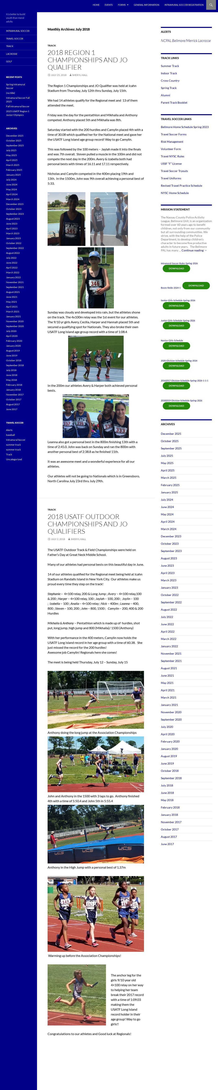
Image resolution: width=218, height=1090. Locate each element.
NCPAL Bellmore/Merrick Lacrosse (186, 40)
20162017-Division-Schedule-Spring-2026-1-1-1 (184, 380)
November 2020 (171, 712)
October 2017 (170, 829)
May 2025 (167, 463)
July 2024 (167, 499)
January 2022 (169, 646)
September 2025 (171, 448)
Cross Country (170, 80)
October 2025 (170, 441)
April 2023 (167, 573)
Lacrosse (11, 54)
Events (109, 4)
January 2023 (169, 587)
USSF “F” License (171, 163)
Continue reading (194, 250)
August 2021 (169, 668)
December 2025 (171, 433)
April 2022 (167, 631)
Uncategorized (14, 459)
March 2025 (168, 477)
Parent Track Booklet (174, 102)
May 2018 (167, 800)
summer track (13, 444)
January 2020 (169, 748)
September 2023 (171, 551)
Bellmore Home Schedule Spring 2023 (185, 127)
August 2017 (169, 836)
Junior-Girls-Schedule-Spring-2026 (178, 320)
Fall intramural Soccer (17, 106)
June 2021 (167, 675)
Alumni (165, 95)
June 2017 (167, 844)
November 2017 (171, 822)
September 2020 (171, 719)
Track (52, 45)
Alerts (9, 430)
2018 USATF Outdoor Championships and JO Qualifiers (88, 523)
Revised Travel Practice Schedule (181, 185)
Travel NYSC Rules (172, 156)
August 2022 (169, 609)
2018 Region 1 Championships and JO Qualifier (88, 59)
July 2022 (167, 617)
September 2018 (171, 778)
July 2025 (167, 455)
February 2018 (170, 807)
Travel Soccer (14, 38)
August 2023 (169, 558)
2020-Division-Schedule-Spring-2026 (179, 360)
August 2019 (169, 756)
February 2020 (170, 741)
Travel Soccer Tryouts (174, 171)
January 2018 (169, 814)
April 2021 (167, 690)
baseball (10, 434)
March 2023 (168, 580)
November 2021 (171, 653)
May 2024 (167, 514)
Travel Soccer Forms (173, 134)
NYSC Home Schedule (175, 193)
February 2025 (170, 485)
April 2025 (167, 470)
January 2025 (169, 492)
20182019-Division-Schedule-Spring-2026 (181, 400)
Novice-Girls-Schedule (172, 340)
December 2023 (171, 536)
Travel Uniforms (171, 178)
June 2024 (167, 507)
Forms (122, 4)
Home (96, 4)
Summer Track (170, 66)
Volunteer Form (171, 149)
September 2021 (171, 661)
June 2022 (167, 624)
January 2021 (169, 705)
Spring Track (169, 88)
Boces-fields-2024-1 (171, 287)
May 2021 (167, 683)
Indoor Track (169, 73)
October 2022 (170, 595)
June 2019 (167, 763)
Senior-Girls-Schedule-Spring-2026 (178, 300)
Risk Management (172, 141)
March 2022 (168, 639)
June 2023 (167, 565)
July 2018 (167, 785)
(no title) (10, 92)
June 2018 (167, 792)
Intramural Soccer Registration (184, 4)
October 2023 (170, 543)
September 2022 (171, 602)
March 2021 (168, 697)
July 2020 (167, 726)
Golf (9, 61)
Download (176, 268)
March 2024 (168, 529)
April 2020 (167, 734)
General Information (146, 4)
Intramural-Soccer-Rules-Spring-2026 (179, 263)
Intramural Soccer (17, 31)
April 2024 (167, 521)
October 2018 (170, 770)
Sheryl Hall (79, 75)
